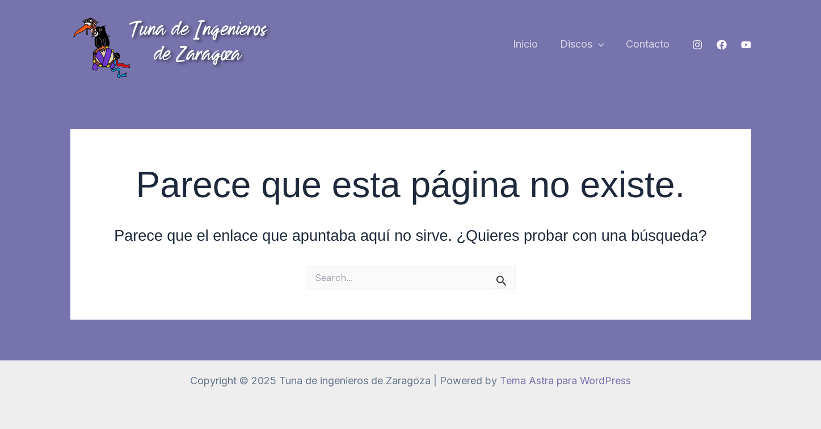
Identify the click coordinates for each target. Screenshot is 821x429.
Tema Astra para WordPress (565, 380)
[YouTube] (746, 45)
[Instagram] (697, 45)
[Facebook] (722, 45)
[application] (601, 44)
